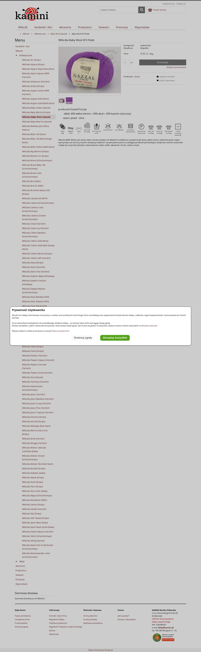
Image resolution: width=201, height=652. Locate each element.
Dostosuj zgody (83, 337)
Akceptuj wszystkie (115, 337)
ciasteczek (152, 325)
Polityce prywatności (60, 331)
